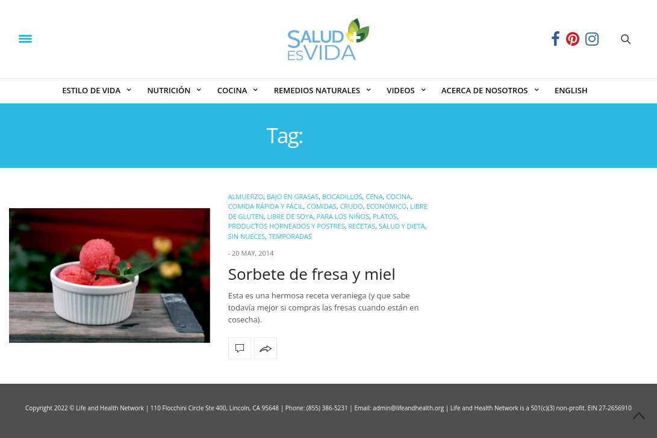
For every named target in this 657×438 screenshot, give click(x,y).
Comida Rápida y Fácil (266, 206)
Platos (385, 216)
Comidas (321, 206)
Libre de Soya (290, 216)
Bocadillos (342, 196)
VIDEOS (400, 90)
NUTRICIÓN (168, 90)
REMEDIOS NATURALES (317, 90)
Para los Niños (343, 216)
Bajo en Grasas (293, 196)
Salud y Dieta (402, 225)
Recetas (361, 225)
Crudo (351, 206)
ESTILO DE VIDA (91, 90)
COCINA (232, 90)
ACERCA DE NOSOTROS (484, 90)
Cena (374, 196)
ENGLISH (571, 90)
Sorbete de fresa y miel (312, 274)
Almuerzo (245, 196)
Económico (386, 206)
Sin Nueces (247, 236)
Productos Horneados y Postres (286, 225)
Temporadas (290, 236)
